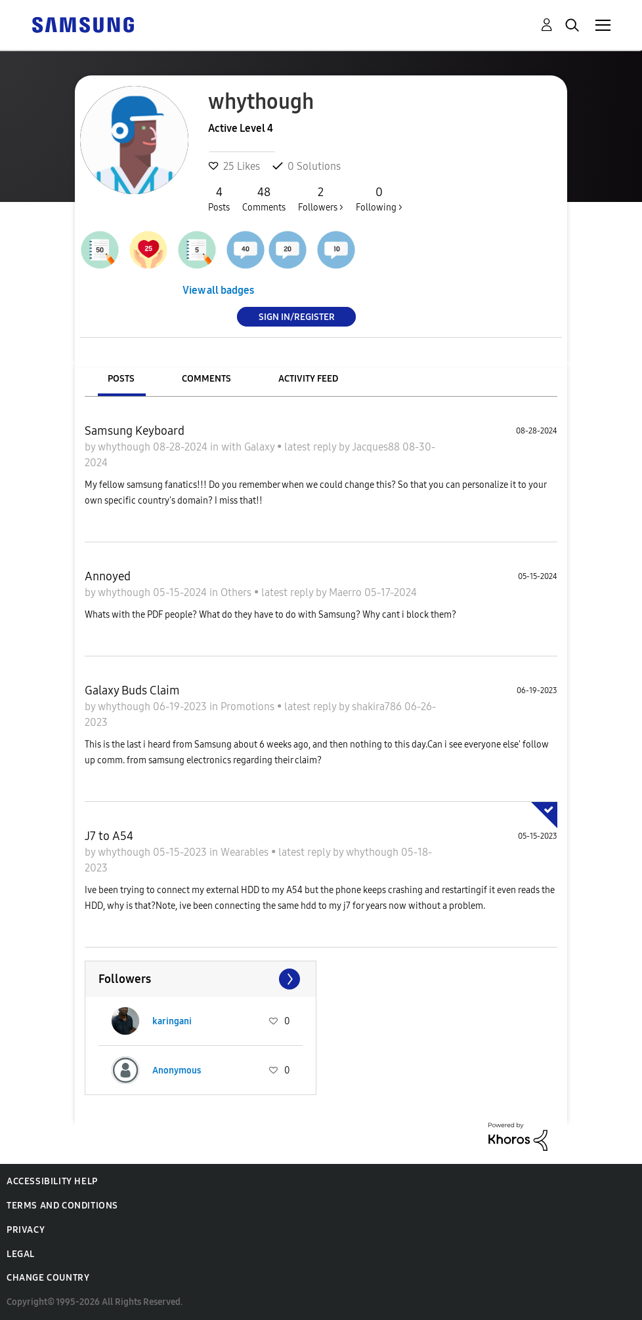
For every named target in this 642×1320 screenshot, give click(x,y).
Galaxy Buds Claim (132, 690)
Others (237, 592)
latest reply (311, 447)
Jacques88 (377, 447)
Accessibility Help (52, 1181)
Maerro (346, 592)
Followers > (320, 198)
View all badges (218, 290)
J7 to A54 (109, 836)
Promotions (249, 706)
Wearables (246, 852)
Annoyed (108, 576)
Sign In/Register (297, 316)
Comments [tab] (206, 378)
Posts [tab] (121, 378)
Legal (21, 1254)
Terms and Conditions (62, 1205)
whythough (125, 447)
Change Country (48, 1277)
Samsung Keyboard (134, 431)
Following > (379, 198)
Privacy (26, 1229)
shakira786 (378, 706)
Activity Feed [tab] (308, 378)
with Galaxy (249, 447)
